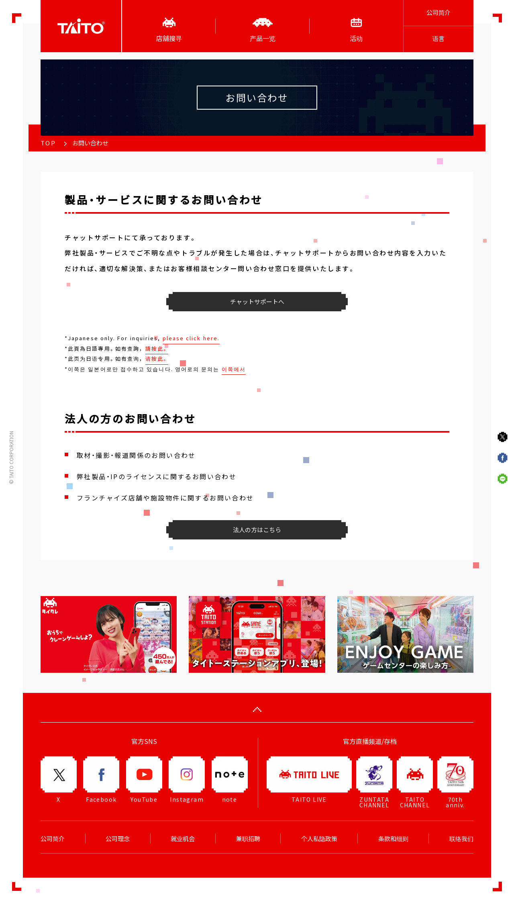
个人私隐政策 (319, 838)
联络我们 (461, 838)
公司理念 (118, 838)
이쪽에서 (234, 369)
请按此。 (156, 358)
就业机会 (183, 838)
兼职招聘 (248, 838)
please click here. (191, 338)
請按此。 (156, 348)
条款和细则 (393, 838)
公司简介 (438, 12)
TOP (48, 143)
